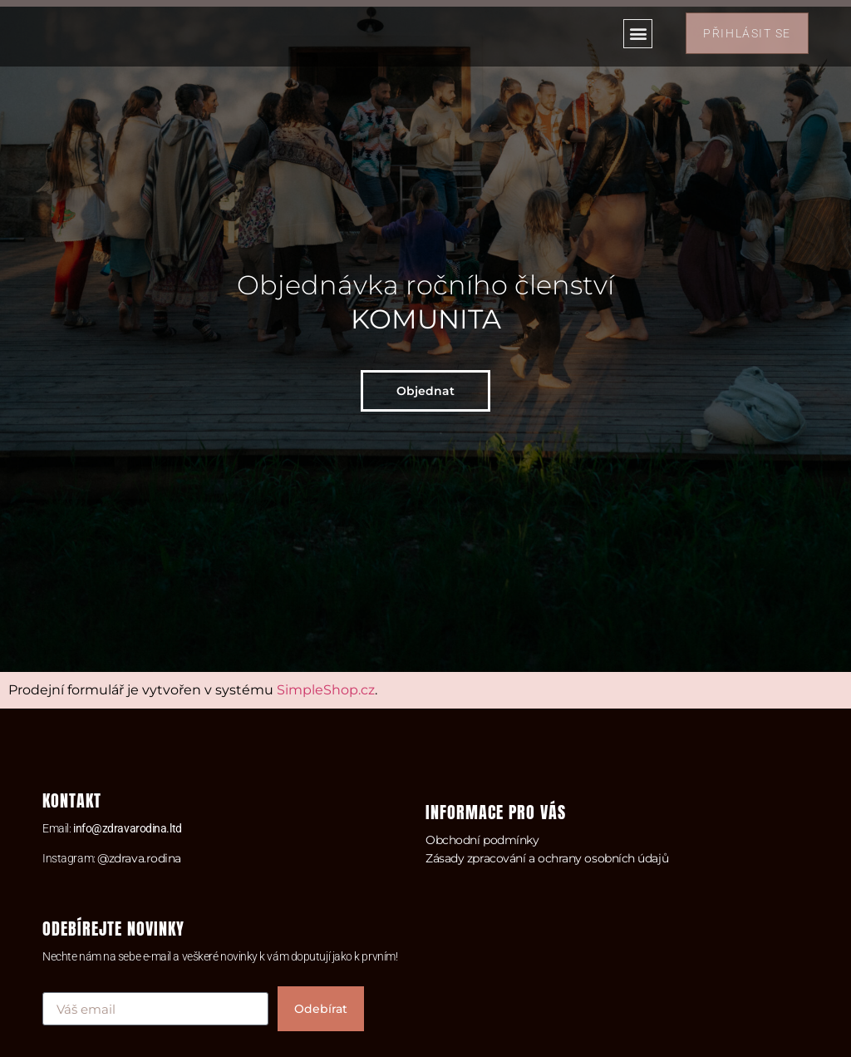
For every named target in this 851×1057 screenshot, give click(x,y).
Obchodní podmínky (482, 839)
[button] (637, 33)
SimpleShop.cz (326, 690)
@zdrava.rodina (139, 858)
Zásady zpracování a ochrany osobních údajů (547, 858)
